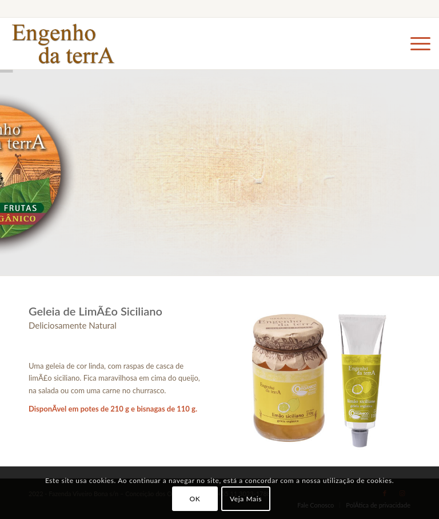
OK (194, 498)
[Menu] (414, 43)
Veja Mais (246, 498)
